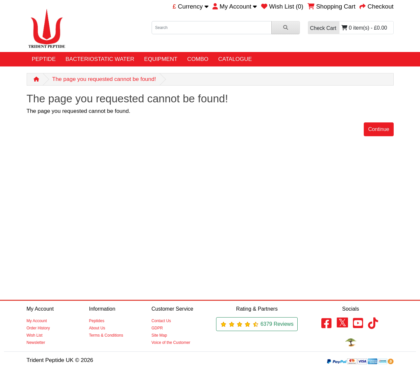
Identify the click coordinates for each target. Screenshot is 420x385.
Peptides (97, 321)
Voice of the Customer (171, 342)
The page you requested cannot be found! (104, 79)
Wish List (35, 335)
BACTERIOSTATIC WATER (99, 59)
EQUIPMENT (160, 59)
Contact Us (161, 321)
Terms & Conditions (106, 335)
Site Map (159, 335)
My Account (37, 321)
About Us (97, 328)
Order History (38, 328)
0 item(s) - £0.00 (347, 27)
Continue (378, 129)
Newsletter (36, 342)
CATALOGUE (235, 59)
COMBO (197, 59)
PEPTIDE (44, 59)
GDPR (157, 328)
